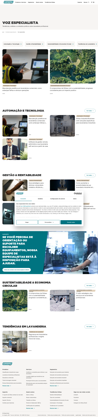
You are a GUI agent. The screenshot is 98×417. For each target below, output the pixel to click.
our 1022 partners (26, 206)
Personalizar (49, 222)
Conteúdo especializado (11, 32)
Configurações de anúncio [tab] (57, 198)
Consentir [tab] (23, 198)
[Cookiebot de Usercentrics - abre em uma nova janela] (75, 194)
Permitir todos (71, 222)
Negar (27, 222)
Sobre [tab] (74, 198)
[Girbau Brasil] (8, 2)
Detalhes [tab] (40, 198)
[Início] (3, 32)
